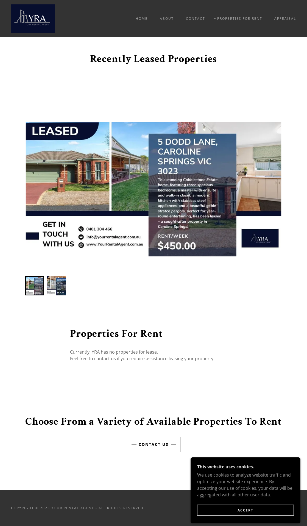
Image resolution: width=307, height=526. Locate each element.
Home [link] (142, 18)
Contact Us (154, 444)
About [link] (167, 18)
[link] (33, 18)
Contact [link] (195, 18)
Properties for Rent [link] (239, 18)
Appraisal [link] (285, 18)
